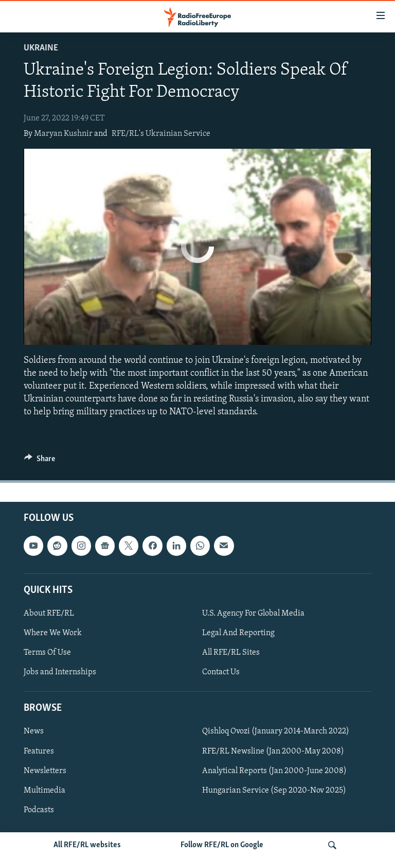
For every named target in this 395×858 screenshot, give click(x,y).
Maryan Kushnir (63, 134)
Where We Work (53, 633)
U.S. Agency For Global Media (253, 613)
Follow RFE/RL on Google (222, 845)
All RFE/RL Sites (231, 653)
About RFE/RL (49, 613)
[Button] (39, 461)
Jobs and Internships (60, 672)
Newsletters (45, 770)
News (34, 731)
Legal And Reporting (238, 633)
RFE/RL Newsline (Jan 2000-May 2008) (273, 751)
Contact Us (221, 672)
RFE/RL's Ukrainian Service (161, 134)
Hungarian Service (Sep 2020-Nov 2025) (274, 790)
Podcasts (39, 810)
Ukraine (41, 48)
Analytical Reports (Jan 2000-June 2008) (274, 770)
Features (39, 751)
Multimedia (44, 790)
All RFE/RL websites (87, 845)
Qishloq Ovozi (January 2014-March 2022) (275, 731)
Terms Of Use (47, 653)
